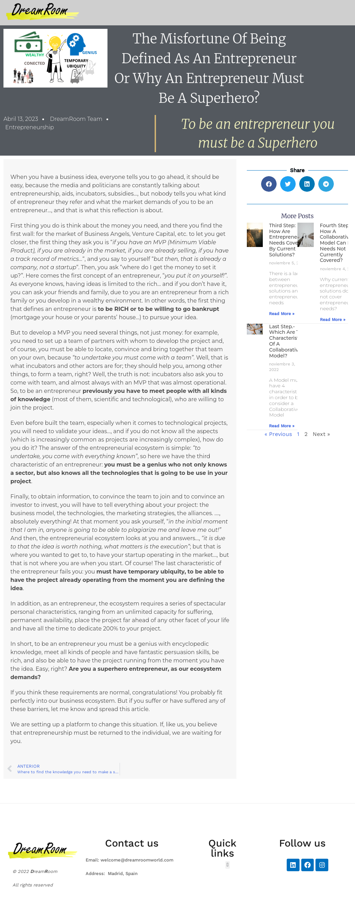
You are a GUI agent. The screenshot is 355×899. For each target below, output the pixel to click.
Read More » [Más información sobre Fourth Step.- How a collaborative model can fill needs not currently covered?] (332, 319)
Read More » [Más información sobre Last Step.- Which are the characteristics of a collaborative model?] (281, 425)
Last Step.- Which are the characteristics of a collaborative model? (287, 341)
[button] (269, 184)
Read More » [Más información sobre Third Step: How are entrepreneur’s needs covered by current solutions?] (281, 313)
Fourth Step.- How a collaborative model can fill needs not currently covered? (337, 243)
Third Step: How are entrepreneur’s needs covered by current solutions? (287, 240)
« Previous (278, 434)
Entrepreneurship (29, 127)
